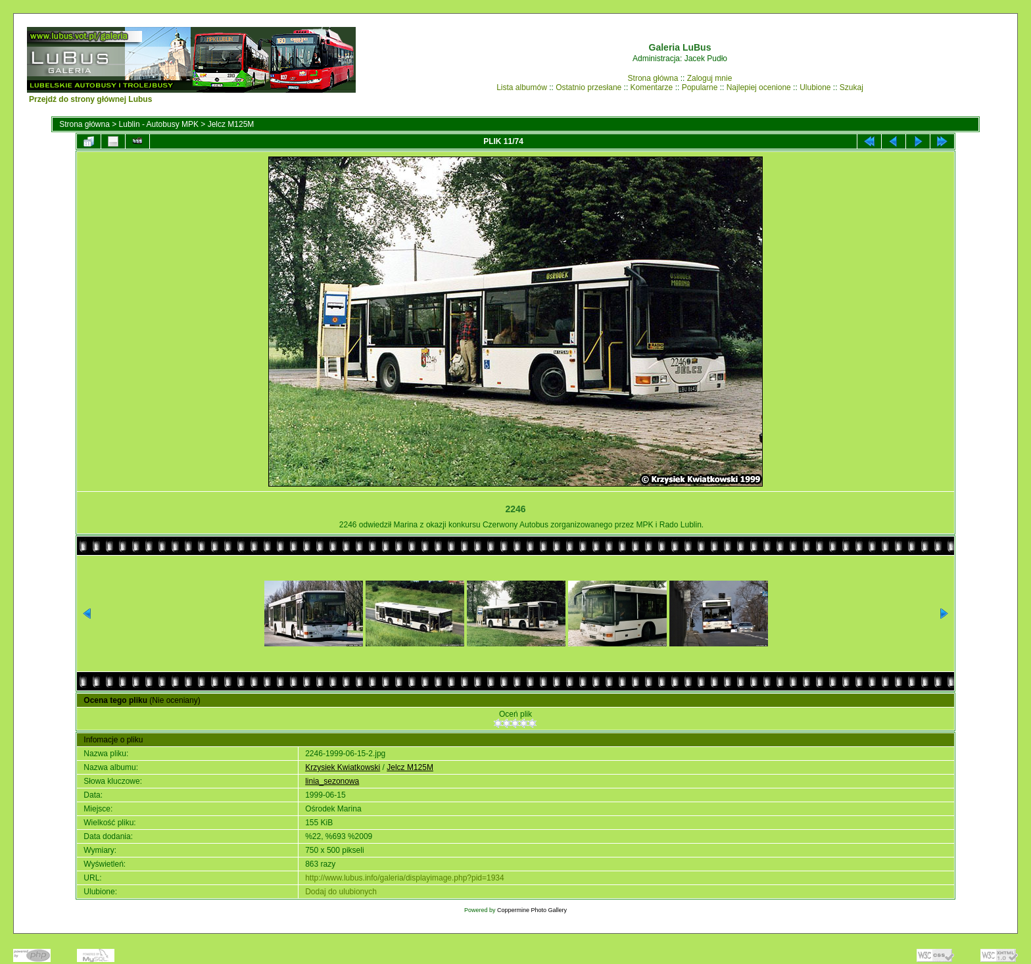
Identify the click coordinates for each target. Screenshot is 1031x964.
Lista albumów (521, 87)
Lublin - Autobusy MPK (159, 124)
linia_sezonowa (332, 781)
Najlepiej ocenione (759, 87)
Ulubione (815, 87)
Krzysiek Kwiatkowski (342, 767)
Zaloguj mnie (709, 78)
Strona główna (653, 78)
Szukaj (851, 87)
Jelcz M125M (231, 124)
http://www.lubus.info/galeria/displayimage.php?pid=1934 (404, 877)
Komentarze (652, 87)
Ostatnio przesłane (588, 87)
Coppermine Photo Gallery (532, 910)
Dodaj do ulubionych (341, 891)
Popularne (700, 87)
